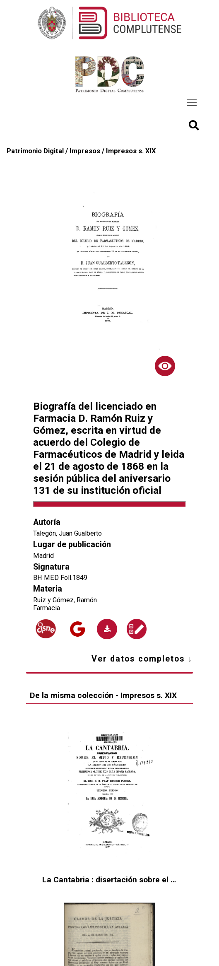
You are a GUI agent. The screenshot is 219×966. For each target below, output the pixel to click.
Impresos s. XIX (131, 151)
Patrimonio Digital (35, 151)
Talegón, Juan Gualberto (67, 533)
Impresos (85, 151)
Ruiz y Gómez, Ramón (65, 600)
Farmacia (46, 608)
